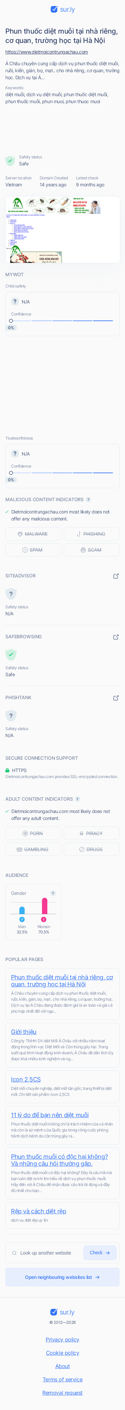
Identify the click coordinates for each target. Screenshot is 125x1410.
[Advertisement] (63, 129)
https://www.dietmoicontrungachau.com (46, 52)
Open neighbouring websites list (62, 1277)
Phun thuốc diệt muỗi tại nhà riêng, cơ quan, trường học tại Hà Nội (62, 981)
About (62, 1366)
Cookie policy (62, 1352)
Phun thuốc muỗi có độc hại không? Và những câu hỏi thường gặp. (59, 1160)
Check (100, 1253)
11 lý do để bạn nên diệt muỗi (50, 1114)
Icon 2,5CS (26, 1079)
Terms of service (62, 1379)
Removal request (62, 1392)
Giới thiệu (23, 1031)
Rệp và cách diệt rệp (38, 1211)
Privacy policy (62, 1339)
